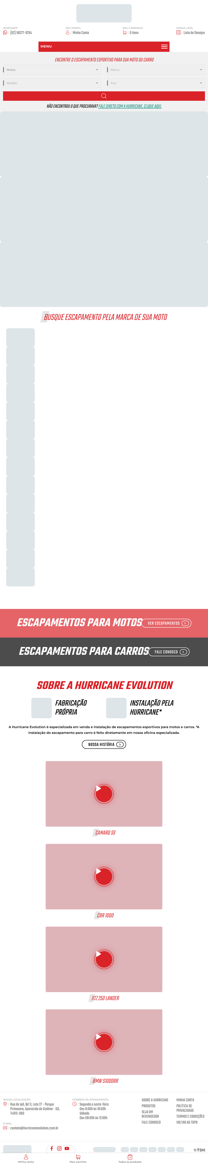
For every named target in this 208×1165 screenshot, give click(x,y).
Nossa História (106, 744)
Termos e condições (190, 1117)
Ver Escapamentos (168, 623)
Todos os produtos (129, 1159)
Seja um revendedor (150, 1114)
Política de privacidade (185, 1108)
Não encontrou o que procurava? (104, 106)
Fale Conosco (171, 652)
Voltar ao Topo (187, 1123)
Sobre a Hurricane (155, 1100)
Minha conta (185, 1100)
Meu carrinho (78, 1159)
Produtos (148, 1106)
